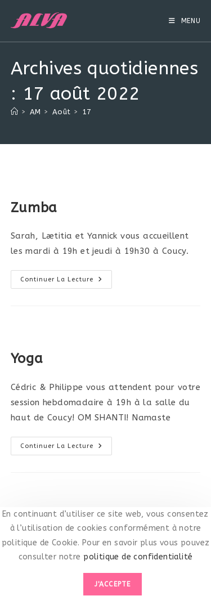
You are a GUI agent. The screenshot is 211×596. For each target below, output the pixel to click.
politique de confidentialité (137, 557)
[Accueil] (14, 111)
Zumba (34, 208)
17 (87, 111)
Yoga (27, 358)
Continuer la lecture (66, 279)
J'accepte (113, 584)
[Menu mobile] (185, 21)
